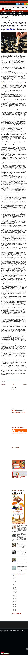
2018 (14, 587)
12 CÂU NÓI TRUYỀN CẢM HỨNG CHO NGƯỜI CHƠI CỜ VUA (21, 534)
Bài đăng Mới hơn (3, 384)
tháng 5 (14, 598)
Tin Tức (15, 13)
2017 (14, 606)
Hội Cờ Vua (3, 11)
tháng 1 (14, 604)
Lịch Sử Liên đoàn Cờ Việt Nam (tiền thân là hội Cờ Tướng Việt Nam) (22, 567)
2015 (14, 609)
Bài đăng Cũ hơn (25, 384)
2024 (14, 578)
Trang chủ (14, 384)
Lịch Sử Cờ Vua (4, 13)
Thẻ (17, 410)
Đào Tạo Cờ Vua (15, 11)
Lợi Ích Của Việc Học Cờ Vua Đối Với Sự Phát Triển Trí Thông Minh (22, 559)
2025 (14, 577)
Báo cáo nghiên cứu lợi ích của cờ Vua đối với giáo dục (13, 16)
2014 (14, 610)
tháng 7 (14, 595)
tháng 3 (14, 601)
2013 (14, 612)
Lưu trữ (21, 410)
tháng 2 (14, 602)
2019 (14, 585)
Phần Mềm (21, 11)
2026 (14, 575)
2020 (14, 584)
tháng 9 (14, 592)
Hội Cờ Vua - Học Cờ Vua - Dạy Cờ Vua (11, 630)
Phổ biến (14, 410)
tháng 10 (14, 591)
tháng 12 (14, 588)
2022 (14, 581)
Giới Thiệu (8, 11)
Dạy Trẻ (10, 13)
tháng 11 (14, 589)
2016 (14, 607)
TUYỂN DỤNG (20, 13)
